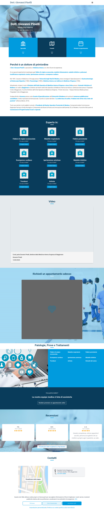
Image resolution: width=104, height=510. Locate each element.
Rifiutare (32, 503)
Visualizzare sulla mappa (33, 479)
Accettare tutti (72, 503)
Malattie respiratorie (74, 352)
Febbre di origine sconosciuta (55, 353)
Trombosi (53, 361)
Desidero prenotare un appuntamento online (52, 403)
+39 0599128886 (61, 473)
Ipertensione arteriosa (74, 357)
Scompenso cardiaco (56, 357)
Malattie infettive (91, 357)
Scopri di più (24, 144)
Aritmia (70, 361)
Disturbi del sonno (91, 361)
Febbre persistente (91, 352)
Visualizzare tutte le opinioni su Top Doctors (52, 447)
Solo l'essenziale (52, 503)
